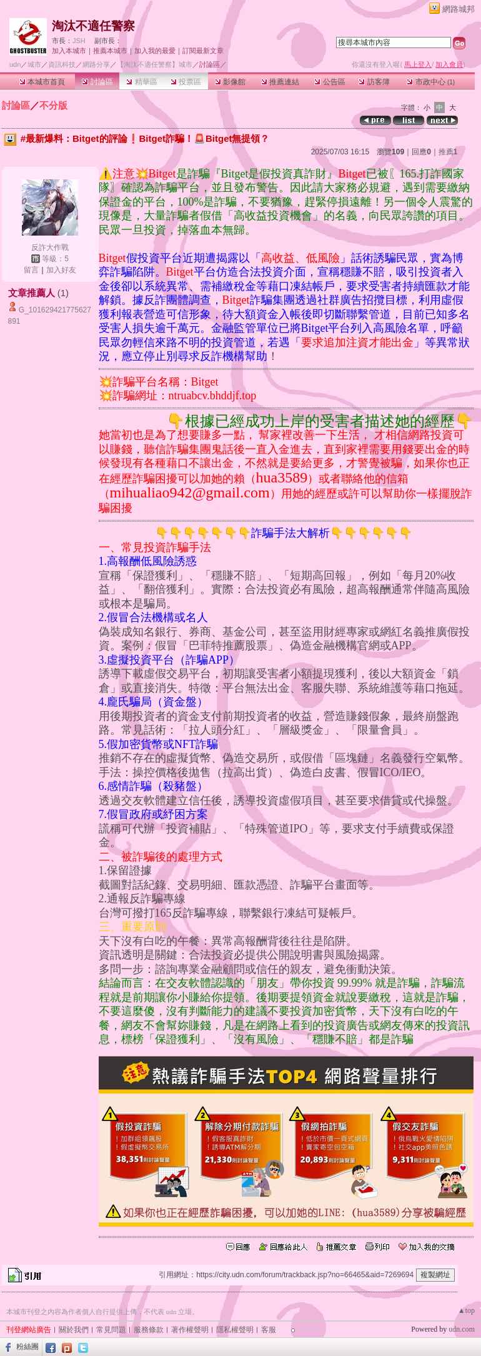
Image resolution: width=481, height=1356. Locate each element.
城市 (34, 64)
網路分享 (96, 64)
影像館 (230, 81)
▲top (466, 1310)
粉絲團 (27, 1346)
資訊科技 (62, 64)
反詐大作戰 (50, 247)
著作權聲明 (190, 1329)
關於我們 (74, 1329)
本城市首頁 (42, 81)
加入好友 (61, 270)
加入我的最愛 (155, 50)
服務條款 (149, 1329)
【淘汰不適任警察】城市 (154, 64)
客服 (268, 1329)
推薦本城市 (110, 50)
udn (15, 64)
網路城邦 (458, 9)
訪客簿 (374, 81)
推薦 (448, 151)
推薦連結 (280, 81)
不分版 (53, 105)
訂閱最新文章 (203, 50)
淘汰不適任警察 (93, 25)
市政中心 (431, 81)
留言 (31, 270)
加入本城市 (69, 50)
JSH (79, 40)
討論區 (97, 81)
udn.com (462, 1329)
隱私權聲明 (235, 1329)
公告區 (329, 81)
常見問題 (111, 1329)
